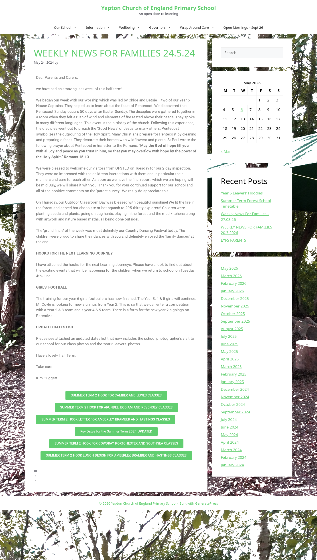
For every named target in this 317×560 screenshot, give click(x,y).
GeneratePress (206, 503)
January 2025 (232, 381)
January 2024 (232, 464)
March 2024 (231, 449)
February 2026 (233, 283)
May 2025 (229, 351)
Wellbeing (132, 27)
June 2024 (229, 427)
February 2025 (233, 374)
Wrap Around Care (199, 27)
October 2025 (233, 313)
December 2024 (235, 389)
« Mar (226, 151)
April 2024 (230, 442)
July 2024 (229, 419)
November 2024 (235, 396)
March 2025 (231, 366)
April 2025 (230, 359)
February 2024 (233, 457)
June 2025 (229, 343)
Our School (67, 27)
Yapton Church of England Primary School (158, 8)
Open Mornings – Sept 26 (243, 27)
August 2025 (232, 328)
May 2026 (229, 268)
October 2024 (233, 404)
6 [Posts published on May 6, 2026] (242, 109)
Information (100, 27)
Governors (162, 27)
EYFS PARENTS (233, 240)
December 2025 (235, 298)
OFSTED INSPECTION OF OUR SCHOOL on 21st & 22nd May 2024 (87, 476)
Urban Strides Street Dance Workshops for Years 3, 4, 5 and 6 (85, 481)
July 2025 (229, 336)
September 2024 (235, 411)
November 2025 (235, 306)
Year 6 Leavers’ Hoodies (242, 193)
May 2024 (229, 434)
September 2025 (235, 321)
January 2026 (232, 290)
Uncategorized (50, 471)
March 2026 (231, 275)
